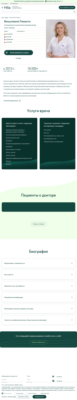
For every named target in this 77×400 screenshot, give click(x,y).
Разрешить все (40, 396)
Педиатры (12, 27)
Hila (3, 17)
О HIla (28, 379)
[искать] (74, 12)
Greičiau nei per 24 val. (55, 1)
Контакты (4, 379)
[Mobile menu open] (2, 7)
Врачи (6, 17)
